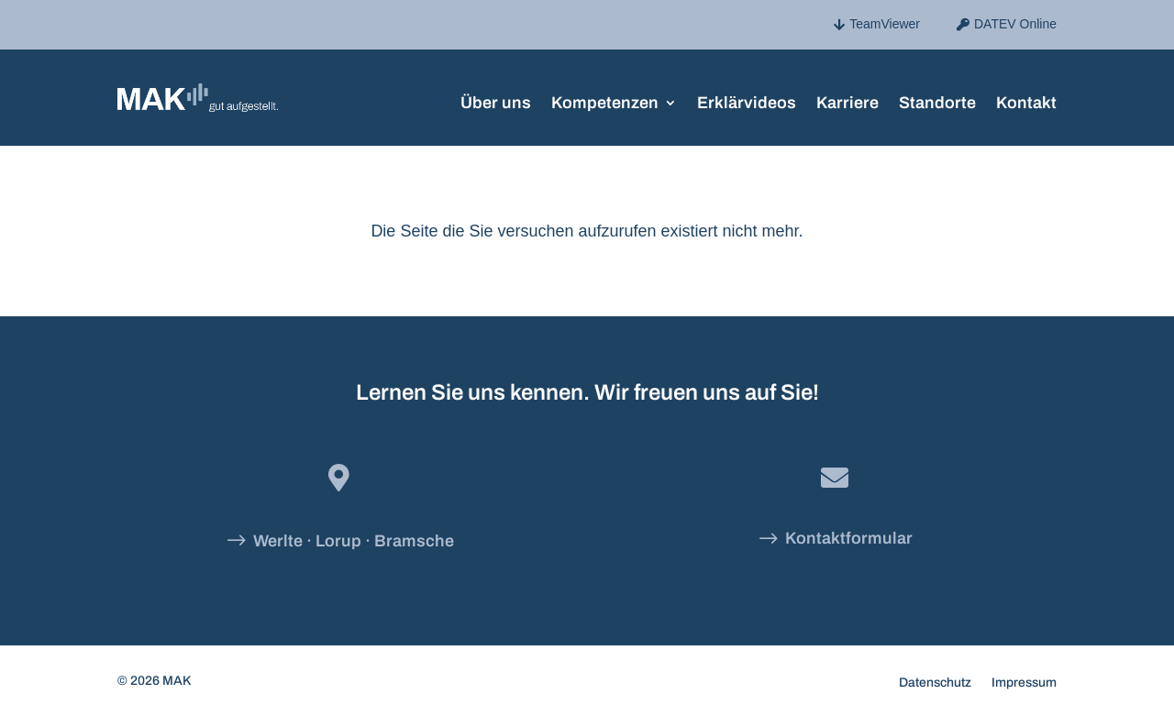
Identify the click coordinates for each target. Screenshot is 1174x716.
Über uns (495, 101)
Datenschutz (935, 683)
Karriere (847, 101)
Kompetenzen (605, 101)
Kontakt (1026, 101)
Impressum (1024, 683)
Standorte (937, 101)
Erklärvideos (746, 101)
